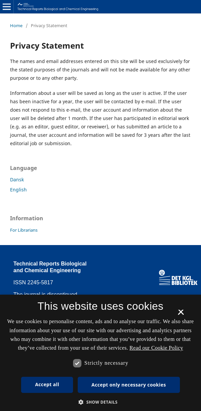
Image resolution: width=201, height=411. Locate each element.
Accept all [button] (47, 384)
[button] (100, 402)
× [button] (181, 314)
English (18, 189)
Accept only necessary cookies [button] (128, 384)
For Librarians (24, 230)
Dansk (17, 179)
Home (16, 25)
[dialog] (100, 353)
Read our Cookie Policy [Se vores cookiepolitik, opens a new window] (156, 348)
